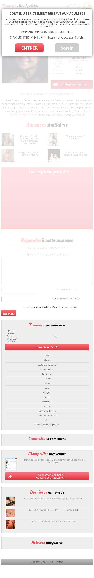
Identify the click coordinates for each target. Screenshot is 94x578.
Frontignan (47, 374)
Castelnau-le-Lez (47, 369)
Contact (59, 561)
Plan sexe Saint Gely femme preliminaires (53, 510)
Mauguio (47, 392)
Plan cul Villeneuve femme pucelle (53, 521)
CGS (51, 561)
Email (67, 298)
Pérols (47, 406)
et (19, 336)
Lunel (47, 388)
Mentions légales (39, 561)
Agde (47, 355)
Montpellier (47, 401)
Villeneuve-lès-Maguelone (47, 424)
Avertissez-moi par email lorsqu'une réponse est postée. (47, 306)
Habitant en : (11, 339)
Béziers (47, 360)
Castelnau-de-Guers (47, 364)
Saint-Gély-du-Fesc (47, 411)
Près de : (12, 342)
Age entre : (11, 336)
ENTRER (29, 48)
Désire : (11, 333)
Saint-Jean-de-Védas (47, 415)
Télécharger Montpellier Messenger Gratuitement (50, 476)
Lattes (47, 383)
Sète (47, 420)
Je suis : (11, 331)
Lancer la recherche (47, 347)
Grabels (47, 378)
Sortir (67, 48)
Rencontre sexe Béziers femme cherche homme (53, 498)
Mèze (47, 397)
